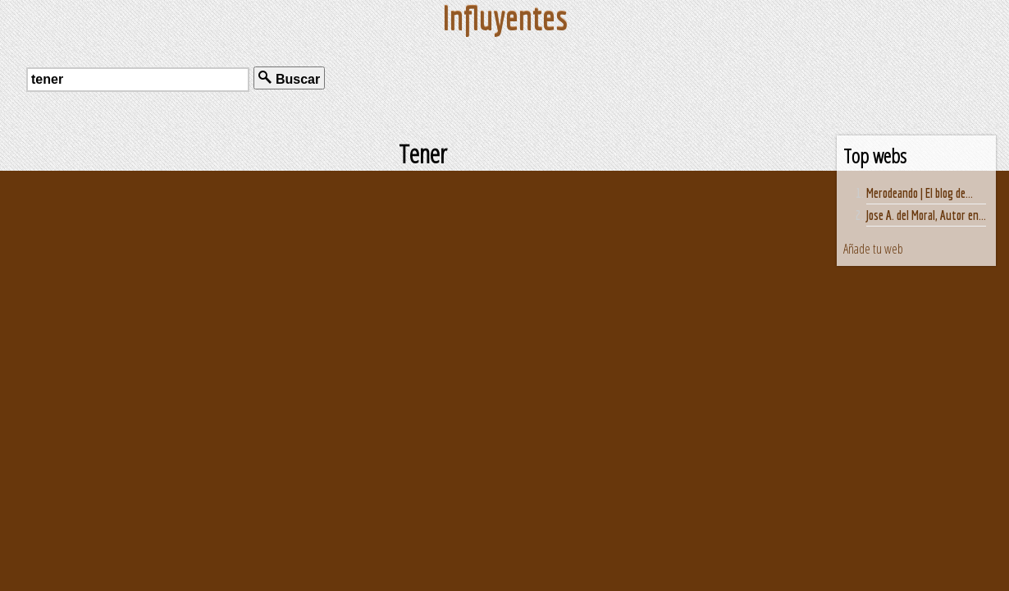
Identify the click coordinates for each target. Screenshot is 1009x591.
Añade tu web (873, 249)
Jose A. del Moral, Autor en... (926, 215)
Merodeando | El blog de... (919, 193)
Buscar (289, 78)
